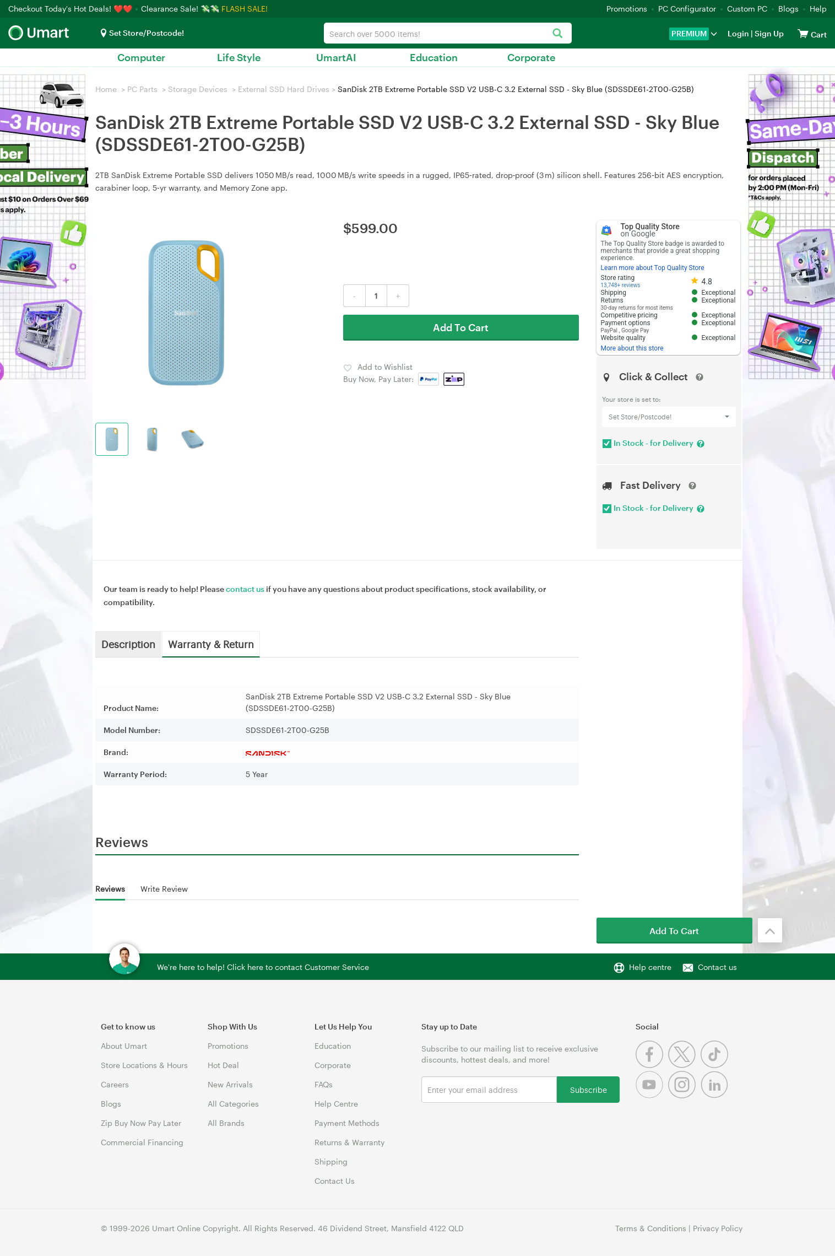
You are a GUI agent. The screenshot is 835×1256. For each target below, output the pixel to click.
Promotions (626, 8)
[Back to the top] (770, 930)
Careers (115, 1084)
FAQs (324, 1084)
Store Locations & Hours (144, 1065)
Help (818, 8)
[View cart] (803, 33)
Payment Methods (347, 1123)
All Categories (233, 1103)
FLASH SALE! (244, 8)
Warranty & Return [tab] (211, 643)
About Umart (124, 1045)
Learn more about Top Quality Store (652, 268)
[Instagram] (684, 1095)
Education (434, 57)
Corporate (531, 57)
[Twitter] (684, 1065)
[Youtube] (652, 1095)
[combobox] (448, 33)
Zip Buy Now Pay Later (141, 1123)
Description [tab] (128, 643)
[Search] (557, 33)
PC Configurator (687, 8)
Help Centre (336, 1103)
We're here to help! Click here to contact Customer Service (263, 967)
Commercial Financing (142, 1142)
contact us (245, 589)
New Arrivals (230, 1084)
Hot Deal (223, 1065)
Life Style (239, 57)
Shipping (331, 1161)
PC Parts (142, 89)
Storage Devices (197, 89)
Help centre (650, 967)
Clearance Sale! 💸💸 (180, 8)
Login (738, 33)
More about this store (632, 348)
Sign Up (768, 33)
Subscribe (588, 1089)
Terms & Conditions (650, 1228)
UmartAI (336, 57)
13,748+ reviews (621, 285)
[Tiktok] (716, 1065)
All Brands (226, 1123)
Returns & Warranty (349, 1142)
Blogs (788, 8)
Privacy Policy (717, 1228)
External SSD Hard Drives (283, 89)
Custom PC (747, 8)
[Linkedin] (716, 1095)
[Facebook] (652, 1065)
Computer (141, 57)
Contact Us (335, 1180)
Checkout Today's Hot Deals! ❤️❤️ (71, 8)
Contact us (717, 967)
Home (106, 89)
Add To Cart (461, 327)
